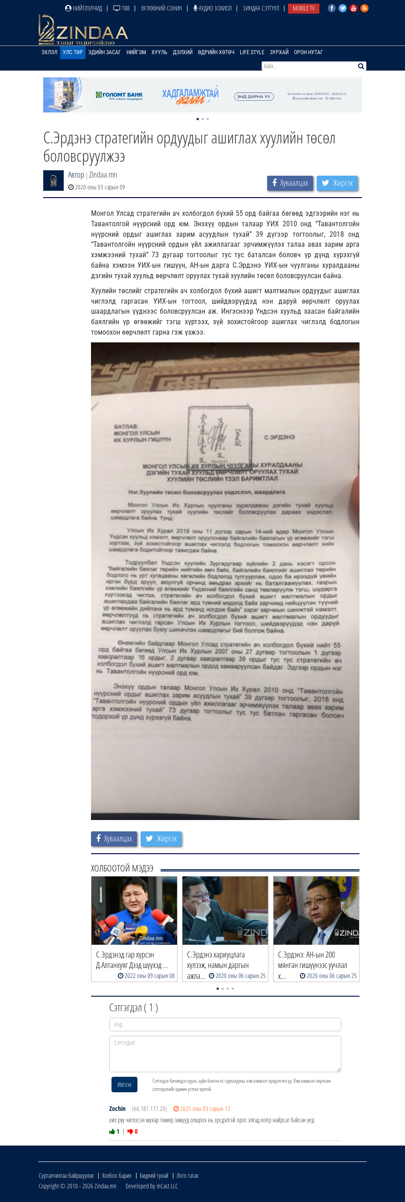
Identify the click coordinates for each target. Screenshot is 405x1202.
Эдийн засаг (104, 52)
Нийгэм (136, 52)
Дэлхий (182, 52)
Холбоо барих (117, 1175)
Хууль (159, 52)
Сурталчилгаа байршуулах (66, 1175)
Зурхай (279, 52)
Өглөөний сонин (161, 8)
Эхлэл (49, 52)
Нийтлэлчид (83, 8)
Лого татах (187, 1175)
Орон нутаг (308, 52)
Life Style (252, 52)
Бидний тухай (154, 1175)
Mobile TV (304, 8)
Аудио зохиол (212, 8)
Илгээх (124, 1084)
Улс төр (73, 52)
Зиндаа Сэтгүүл (261, 8)
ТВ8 (121, 8)
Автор (76, 174)
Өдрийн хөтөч (216, 52)
